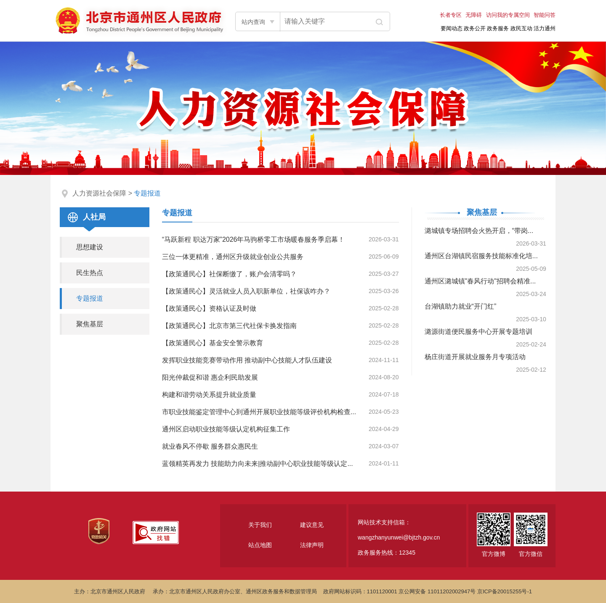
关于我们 (260, 524)
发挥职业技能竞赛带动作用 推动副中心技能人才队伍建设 (247, 360)
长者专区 (451, 15)
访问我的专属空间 (508, 15)
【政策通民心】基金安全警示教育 (212, 342)
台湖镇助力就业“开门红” (461, 306)
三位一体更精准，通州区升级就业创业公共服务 (232, 256)
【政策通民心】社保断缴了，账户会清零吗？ (229, 274)
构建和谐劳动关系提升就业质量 (209, 394)
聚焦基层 (89, 324)
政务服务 (498, 28)
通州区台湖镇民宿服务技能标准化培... (481, 255)
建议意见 (312, 524)
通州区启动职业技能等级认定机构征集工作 (226, 429)
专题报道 (89, 298)
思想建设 (89, 247)
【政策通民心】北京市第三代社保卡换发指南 (229, 325)
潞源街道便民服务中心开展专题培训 (478, 331)
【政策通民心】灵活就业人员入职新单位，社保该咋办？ (246, 291)
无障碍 (473, 15)
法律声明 (312, 545)
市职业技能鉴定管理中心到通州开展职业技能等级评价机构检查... (259, 411)
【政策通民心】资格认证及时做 (209, 308)
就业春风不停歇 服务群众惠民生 (210, 446)
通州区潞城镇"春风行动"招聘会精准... (480, 281)
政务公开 (475, 28)
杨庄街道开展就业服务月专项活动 (475, 356)
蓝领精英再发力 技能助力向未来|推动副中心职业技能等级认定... (257, 463)
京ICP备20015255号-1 (504, 591)
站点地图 (260, 545)
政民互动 (521, 28)
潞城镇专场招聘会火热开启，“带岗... (479, 230)
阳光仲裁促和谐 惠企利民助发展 (210, 377)
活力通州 (545, 28)
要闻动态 (451, 28)
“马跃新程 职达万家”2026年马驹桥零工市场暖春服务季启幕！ (253, 239)
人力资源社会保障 (99, 193)
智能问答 (545, 15)
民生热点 (89, 272)
